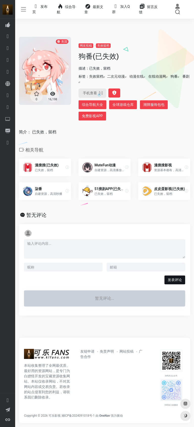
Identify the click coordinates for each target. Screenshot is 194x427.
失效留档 (103, 45)
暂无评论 (36, 215)
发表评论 (175, 280)
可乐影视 (54, 415)
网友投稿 (86, 45)
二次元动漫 (116, 76)
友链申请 (87, 351)
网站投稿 (126, 351)
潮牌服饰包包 (153, 105)
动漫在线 (136, 76)
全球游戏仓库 (123, 105)
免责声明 (107, 351)
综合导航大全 (92, 105)
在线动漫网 (157, 76)
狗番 (174, 76)
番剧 (185, 76)
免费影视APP (92, 116)
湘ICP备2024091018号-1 (78, 415)
